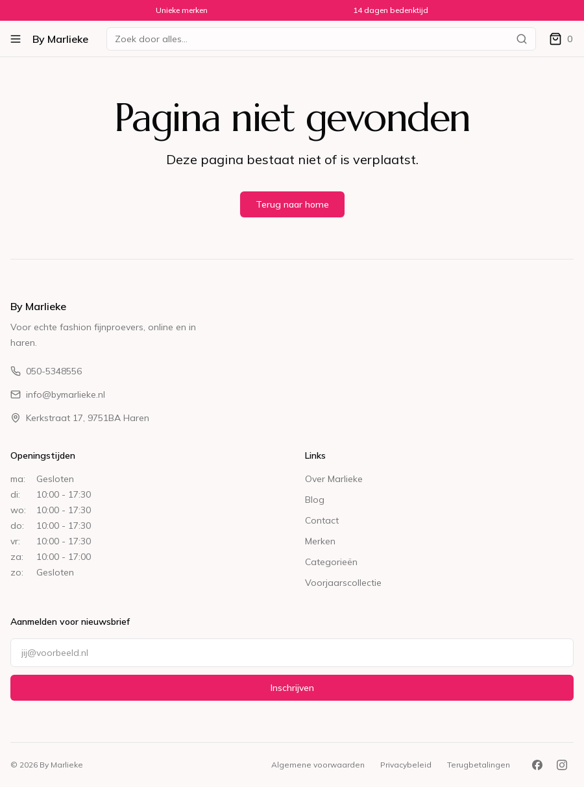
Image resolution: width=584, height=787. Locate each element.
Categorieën (331, 562)
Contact (322, 520)
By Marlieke (60, 39)
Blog (314, 499)
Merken (320, 541)
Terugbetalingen (478, 764)
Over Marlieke (334, 479)
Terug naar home (292, 204)
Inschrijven (292, 688)
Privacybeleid (406, 764)
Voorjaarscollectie (343, 582)
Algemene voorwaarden (318, 764)
